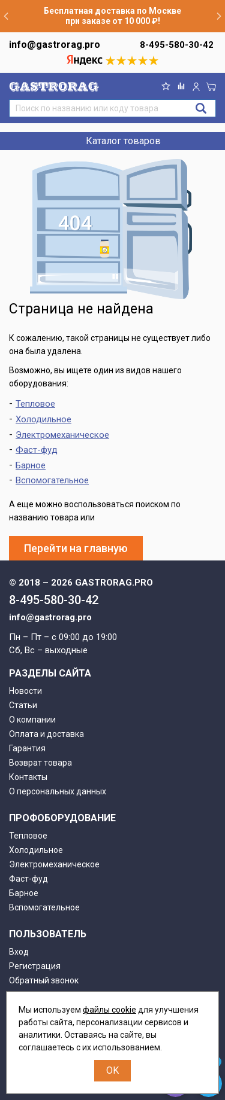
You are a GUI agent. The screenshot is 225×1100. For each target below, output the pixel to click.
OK (112, 1070)
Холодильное (43, 419)
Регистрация (35, 966)
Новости (25, 691)
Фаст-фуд (37, 449)
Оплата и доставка (46, 734)
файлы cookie (109, 1009)
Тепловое (35, 403)
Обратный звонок (44, 980)
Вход (19, 951)
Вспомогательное (52, 480)
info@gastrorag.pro (54, 44)
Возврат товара (40, 762)
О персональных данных (57, 791)
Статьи (23, 705)
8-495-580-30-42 (177, 44)
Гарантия (27, 748)
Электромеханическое (62, 434)
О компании (32, 719)
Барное (31, 465)
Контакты (28, 777)
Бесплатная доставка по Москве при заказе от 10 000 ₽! (112, 16)
